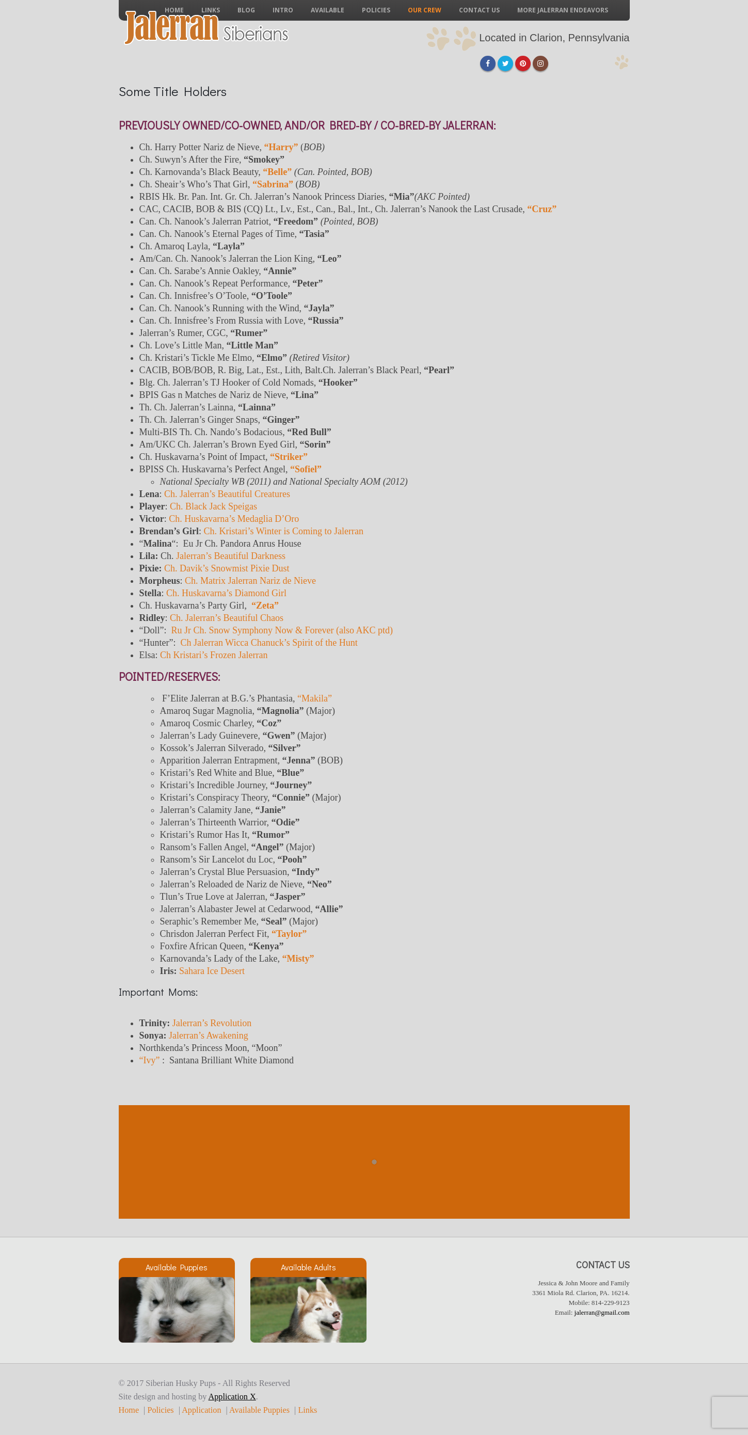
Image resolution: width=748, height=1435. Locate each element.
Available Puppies (177, 1267)
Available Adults (308, 1267)
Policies (376, 10)
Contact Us (479, 10)
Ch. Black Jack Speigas (213, 506)
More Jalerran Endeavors (562, 10)
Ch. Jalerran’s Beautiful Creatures (227, 494)
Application (201, 1410)
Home (129, 1410)
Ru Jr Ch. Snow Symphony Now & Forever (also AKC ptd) (282, 630)
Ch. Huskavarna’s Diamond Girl (226, 593)
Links (307, 1410)
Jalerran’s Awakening (208, 1035)
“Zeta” (265, 605)
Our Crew (424, 10)
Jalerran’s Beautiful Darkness (230, 556)
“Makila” (314, 698)
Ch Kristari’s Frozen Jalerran (213, 655)
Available (327, 10)
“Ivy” (149, 1060)
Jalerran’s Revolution (211, 1023)
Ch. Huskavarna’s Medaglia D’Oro (234, 519)
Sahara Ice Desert (212, 971)
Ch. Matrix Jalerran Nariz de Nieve (250, 581)
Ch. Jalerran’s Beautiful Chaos (226, 618)
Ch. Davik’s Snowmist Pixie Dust (227, 568)
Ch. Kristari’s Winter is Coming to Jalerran (283, 531)
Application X (232, 1396)
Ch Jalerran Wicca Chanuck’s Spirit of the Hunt (268, 642)
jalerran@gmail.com (602, 1312)
